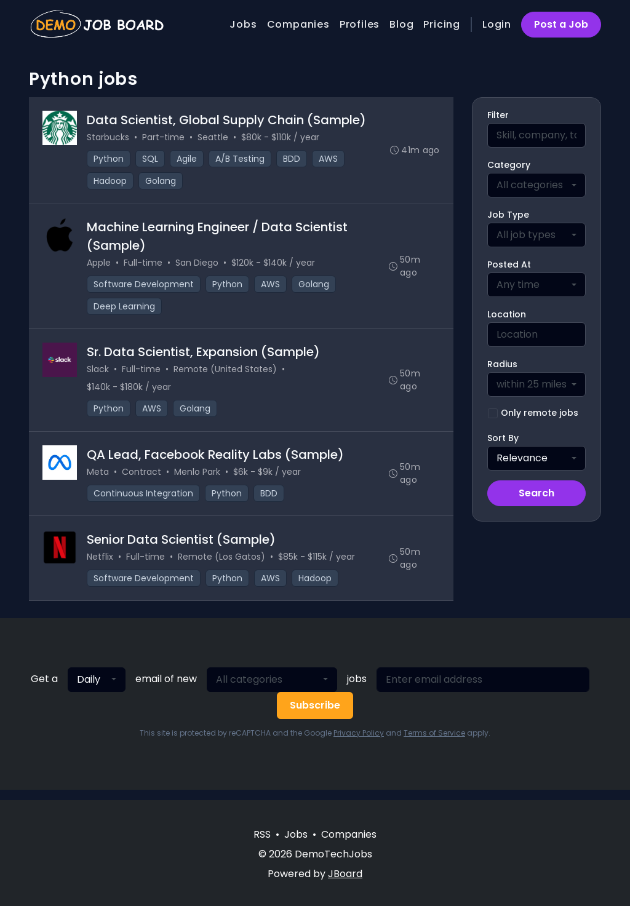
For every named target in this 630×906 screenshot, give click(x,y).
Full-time (144, 266)
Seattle (214, 138)
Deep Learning (125, 309)
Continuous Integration (144, 501)
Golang (161, 182)
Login (496, 24)
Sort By (503, 438)
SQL (151, 160)
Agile (188, 160)
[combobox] (536, 185)
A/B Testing (241, 160)
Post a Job (561, 24)
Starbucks (109, 138)
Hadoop (111, 182)
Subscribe (315, 716)
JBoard (345, 874)
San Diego (198, 266)
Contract (142, 479)
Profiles (360, 24)
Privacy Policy (358, 743)
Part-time (164, 138)
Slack (99, 374)
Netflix (101, 566)
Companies (298, 24)
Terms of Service (434, 743)
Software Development (145, 287)
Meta (99, 479)
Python (110, 160)
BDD (292, 160)
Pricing (441, 24)
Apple (100, 266)
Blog (401, 24)
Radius (502, 364)
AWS (329, 160)
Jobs (243, 24)
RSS (262, 834)
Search (536, 493)
